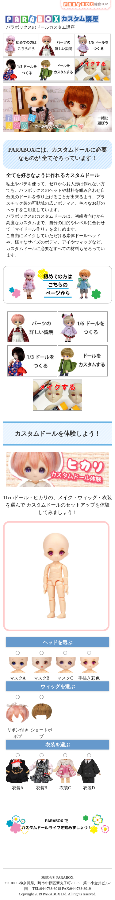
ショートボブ (41, 730)
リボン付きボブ (18, 730)
